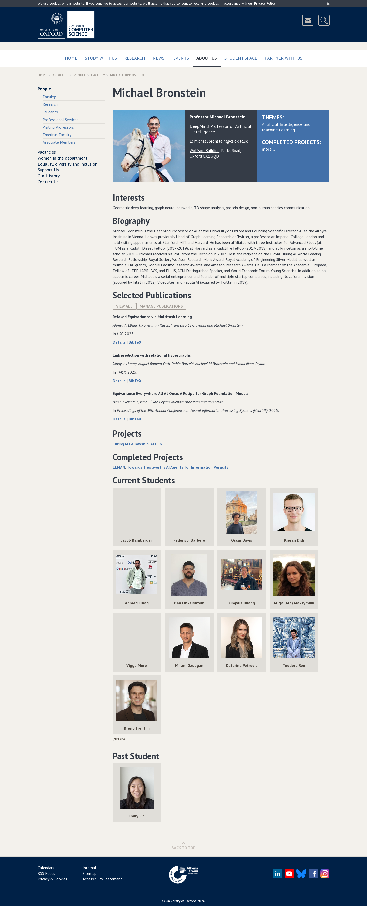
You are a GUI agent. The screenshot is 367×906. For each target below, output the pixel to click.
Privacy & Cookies (52, 878)
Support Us (48, 170)
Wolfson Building (204, 150)
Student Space (240, 58)
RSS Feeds (46, 873)
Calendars (46, 867)
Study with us (101, 58)
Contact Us (48, 182)
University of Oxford (181, 901)
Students (50, 111)
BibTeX (135, 342)
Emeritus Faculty (57, 134)
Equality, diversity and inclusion (67, 164)
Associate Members (59, 142)
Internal (89, 867)
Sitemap (89, 873)
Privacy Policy (265, 3)
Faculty (98, 75)
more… (268, 149)
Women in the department (62, 158)
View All (124, 306)
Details (120, 342)
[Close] (328, 4)
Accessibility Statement (102, 878)
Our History (49, 176)
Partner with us (283, 58)
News (158, 58)
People (80, 75)
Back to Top (183, 845)
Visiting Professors (58, 127)
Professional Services (60, 119)
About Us (208, 57)
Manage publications (161, 306)
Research (134, 58)
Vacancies (47, 152)
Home (71, 58)
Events (181, 58)
